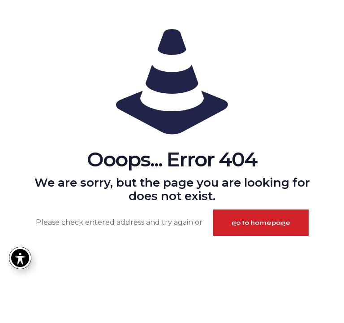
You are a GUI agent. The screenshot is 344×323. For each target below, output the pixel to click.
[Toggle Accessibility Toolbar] (20, 258)
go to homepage (261, 223)
